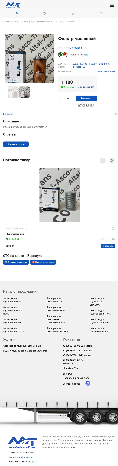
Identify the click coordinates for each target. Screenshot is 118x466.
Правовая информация (20, 457)
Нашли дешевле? (85, 87)
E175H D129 (79, 66)
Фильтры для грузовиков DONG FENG (13, 310)
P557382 (84, 55)
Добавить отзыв (16, 144)
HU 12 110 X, (104, 64)
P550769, (93, 64)
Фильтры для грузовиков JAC (55, 300)
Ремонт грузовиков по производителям (25, 351)
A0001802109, (80, 64)
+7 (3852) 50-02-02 (73, 346)
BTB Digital (31, 461)
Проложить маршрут (16, 262)
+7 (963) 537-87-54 (73, 360)
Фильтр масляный (15, 234)
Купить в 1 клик (87, 105)
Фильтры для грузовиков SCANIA (57, 330)
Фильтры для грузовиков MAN (56, 309)
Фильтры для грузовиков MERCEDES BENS (56, 319)
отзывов (76, 48)
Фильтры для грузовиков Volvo (99, 321)
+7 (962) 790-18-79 (73, 355)
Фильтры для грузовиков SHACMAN (97, 301)
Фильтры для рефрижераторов (99, 330)
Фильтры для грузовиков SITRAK (100, 312)
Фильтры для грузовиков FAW (12, 321)
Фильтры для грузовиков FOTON (13, 330)
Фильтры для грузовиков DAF (12, 300)
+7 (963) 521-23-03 (73, 350)
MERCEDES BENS (106, 71)
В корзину (87, 98)
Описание (8, 114)
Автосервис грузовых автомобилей (22, 346)
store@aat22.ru (71, 368)
